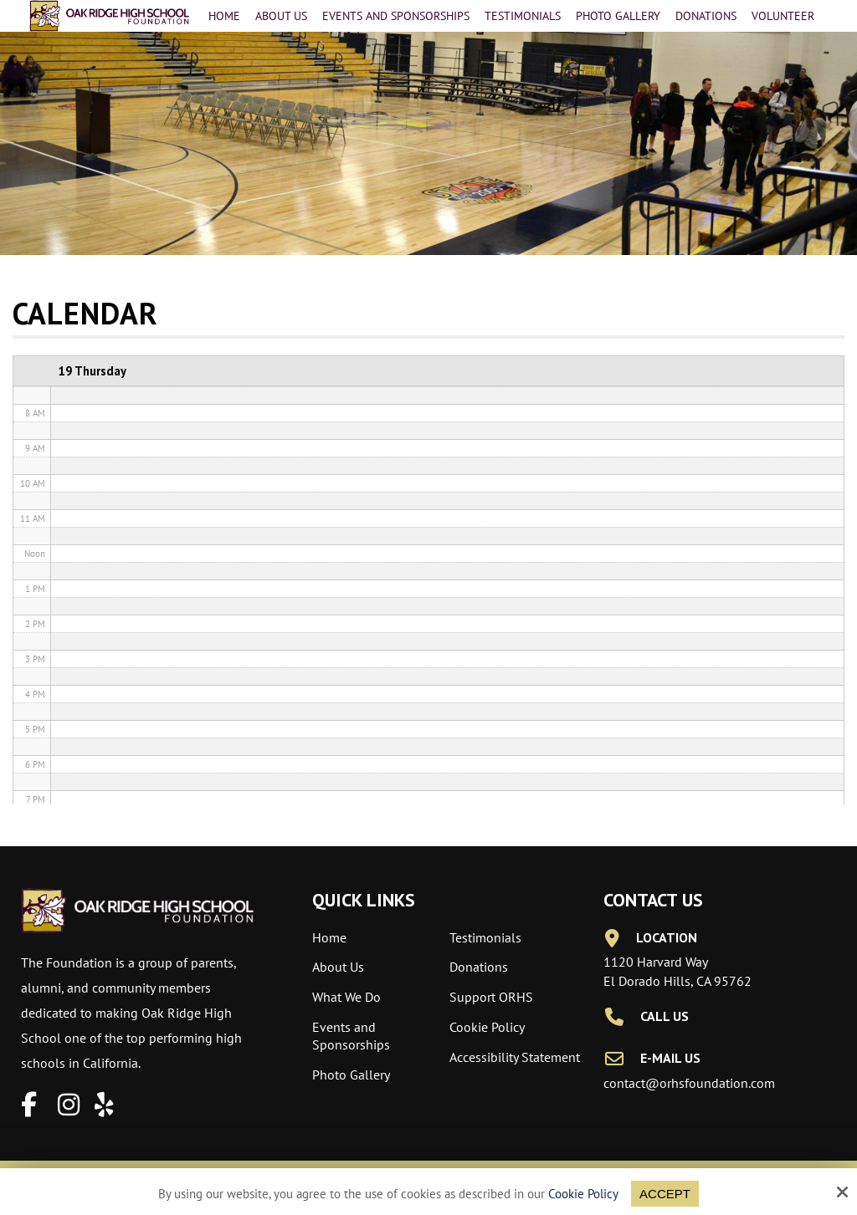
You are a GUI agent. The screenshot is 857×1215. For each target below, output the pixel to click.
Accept (664, 1194)
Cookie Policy (583, 1194)
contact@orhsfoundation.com (689, 1083)
